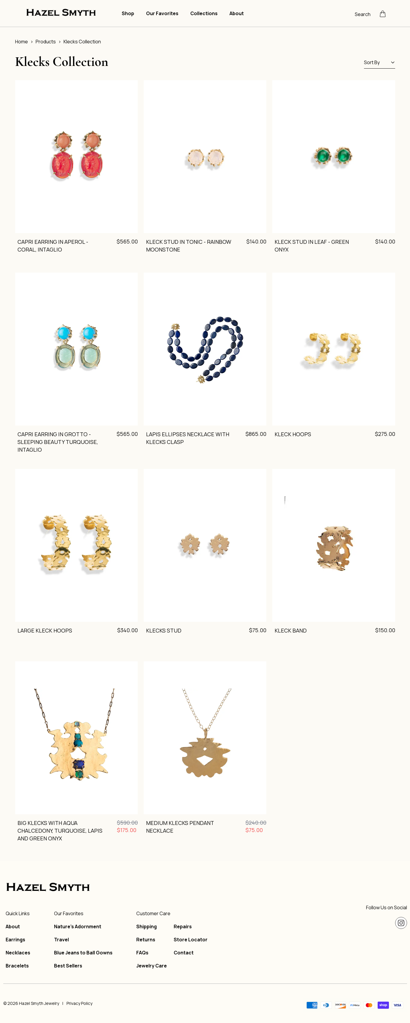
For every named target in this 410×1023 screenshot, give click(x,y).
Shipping (146, 926)
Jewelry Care (151, 965)
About (236, 13)
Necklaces (18, 952)
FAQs (142, 952)
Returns (145, 939)
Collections (204, 13)
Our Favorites (162, 13)
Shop (128, 13)
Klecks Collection (82, 42)
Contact (184, 952)
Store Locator (191, 939)
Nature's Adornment (77, 926)
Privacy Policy (79, 1003)
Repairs (183, 926)
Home (21, 42)
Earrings (15, 939)
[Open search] (365, 13)
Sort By (379, 62)
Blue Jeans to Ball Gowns (83, 952)
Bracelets (17, 965)
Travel (61, 939)
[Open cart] (382, 13)
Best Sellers (68, 965)
